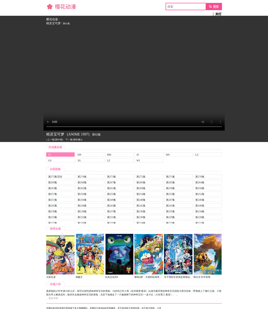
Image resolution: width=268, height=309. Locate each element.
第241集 (170, 205)
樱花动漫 (52, 6)
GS (49, 160)
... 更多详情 (52, 298)
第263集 (52, 188)
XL (79, 160)
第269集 (52, 182)
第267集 (111, 182)
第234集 (199, 211)
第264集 (199, 182)
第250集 (82, 199)
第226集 (82, 223)
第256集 (82, 194)
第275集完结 (55, 176)
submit (213, 6)
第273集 (111, 176)
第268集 (82, 182)
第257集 (52, 194)
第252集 (199, 194)
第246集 (199, 199)
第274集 (82, 176)
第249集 (111, 199)
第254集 (141, 194)
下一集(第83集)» (73, 139)
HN (79, 154)
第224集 (141, 223)
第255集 (111, 194)
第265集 (170, 182)
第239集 (52, 211)
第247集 (170, 199)
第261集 (111, 188)
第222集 (199, 223)
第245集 (52, 205)
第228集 (199, 217)
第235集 (170, 211)
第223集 (170, 223)
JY (49, 154)
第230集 (141, 217)
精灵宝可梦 (53, 23)
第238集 (82, 211)
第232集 (82, 217)
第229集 (170, 217)
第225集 (111, 223)
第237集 (111, 211)
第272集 (141, 176)
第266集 (141, 182)
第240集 (199, 205)
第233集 (52, 217)
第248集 (141, 199)
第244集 (82, 205)
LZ (197, 154)
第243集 (111, 205)
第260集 (141, 188)
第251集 (52, 199)
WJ (138, 160)
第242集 (141, 205)
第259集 (170, 188)
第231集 (111, 217)
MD (109, 154)
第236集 (141, 211)
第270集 (199, 176)
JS (137, 154)
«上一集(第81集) (54, 139)
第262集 (82, 188)
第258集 (199, 188)
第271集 (170, 176)
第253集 (170, 194)
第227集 (52, 223)
